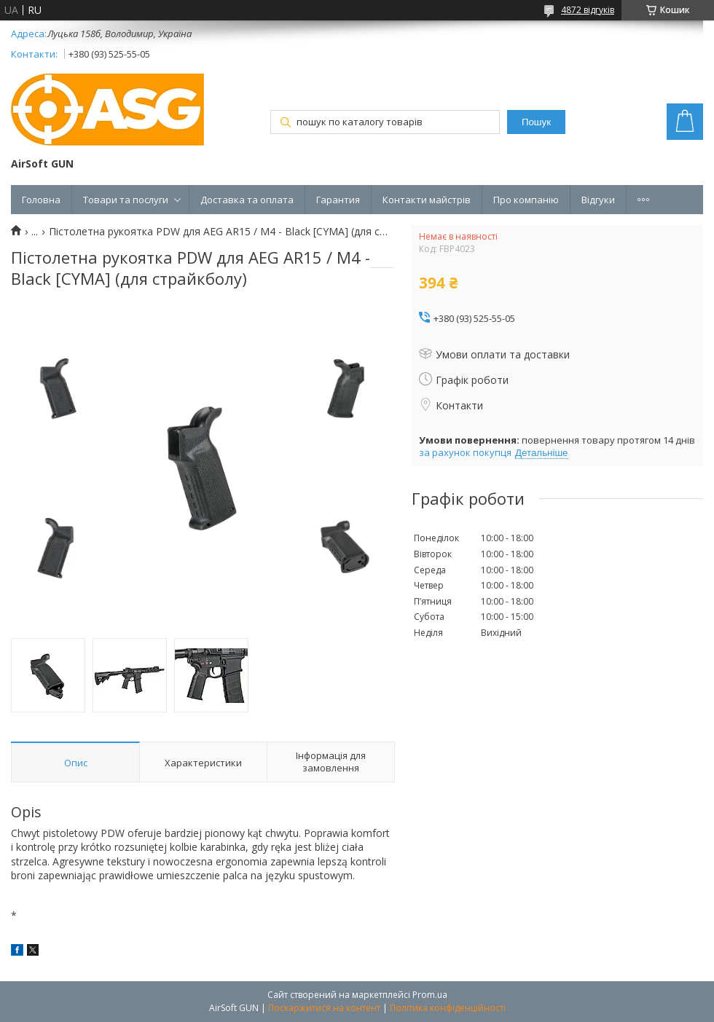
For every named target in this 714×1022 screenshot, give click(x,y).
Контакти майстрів (426, 199)
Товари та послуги (125, 199)
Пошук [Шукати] (536, 122)
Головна (41, 199)
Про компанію (526, 199)
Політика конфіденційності (448, 1008)
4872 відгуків (587, 10)
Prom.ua (429, 994)
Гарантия (338, 199)
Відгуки (598, 199)
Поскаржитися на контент (324, 1008)
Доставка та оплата (247, 199)
